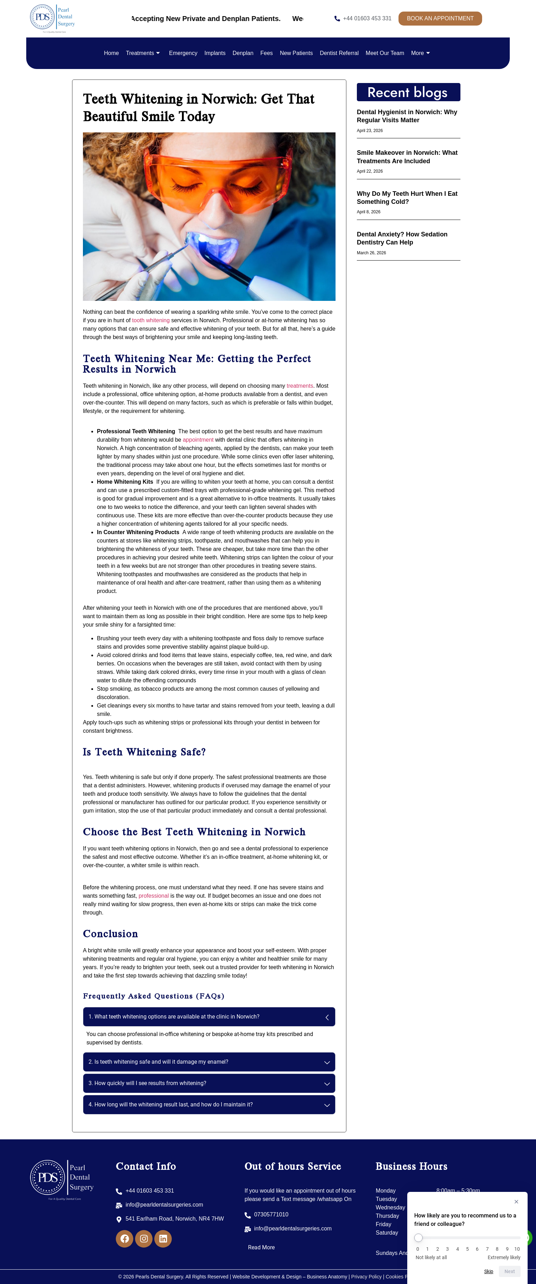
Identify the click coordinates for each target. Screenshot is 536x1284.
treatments (300, 386)
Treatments (143, 53)
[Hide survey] (516, 1201)
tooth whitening (151, 320)
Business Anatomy (327, 1276)
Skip (488, 1271)
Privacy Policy (366, 1276)
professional (154, 896)
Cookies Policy (402, 1276)
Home (111, 53)
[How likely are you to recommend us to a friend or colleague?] (467, 1237)
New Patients (296, 53)
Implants (214, 53)
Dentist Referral (339, 53)
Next (510, 1271)
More (420, 53)
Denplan (243, 53)
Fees (266, 53)
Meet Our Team (385, 53)
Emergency (183, 53)
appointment (198, 440)
